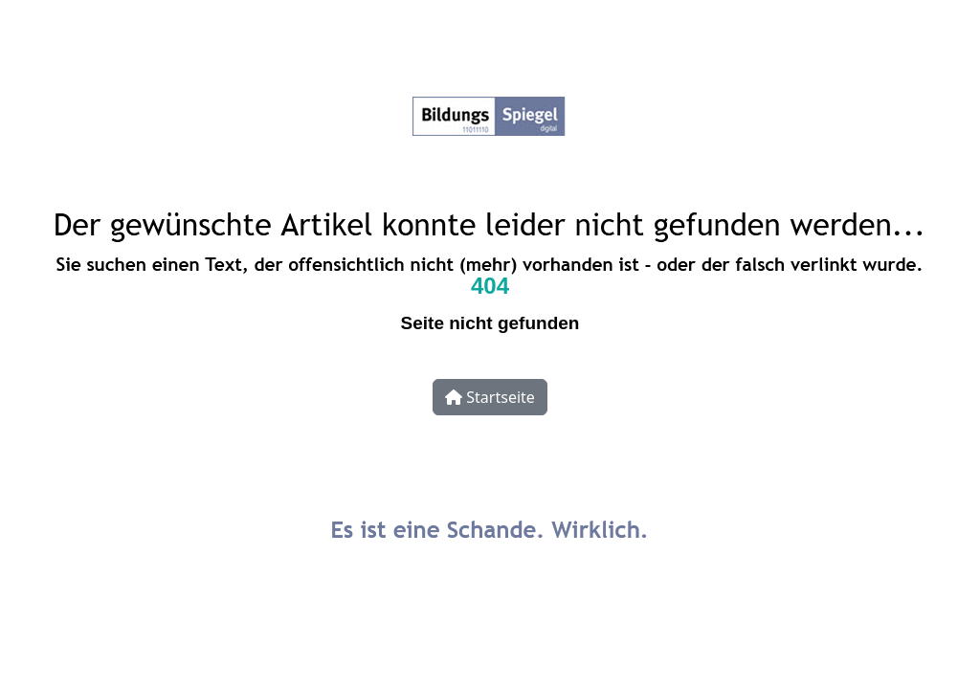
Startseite (490, 397)
